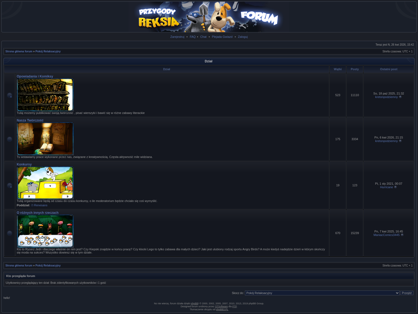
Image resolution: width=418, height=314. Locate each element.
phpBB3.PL (222, 309)
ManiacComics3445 (386, 235)
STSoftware (221, 306)
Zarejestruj (177, 36)
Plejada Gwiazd (222, 36)
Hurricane (386, 187)
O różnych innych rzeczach (38, 213)
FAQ (193, 36)
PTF (234, 306)
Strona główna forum (18, 51)
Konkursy (24, 164)
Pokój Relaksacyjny (47, 51)
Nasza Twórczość (30, 120)
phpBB (194, 303)
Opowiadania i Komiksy (35, 76)
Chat (203, 36)
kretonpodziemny (386, 97)
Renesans (41, 205)
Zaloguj (243, 36)
